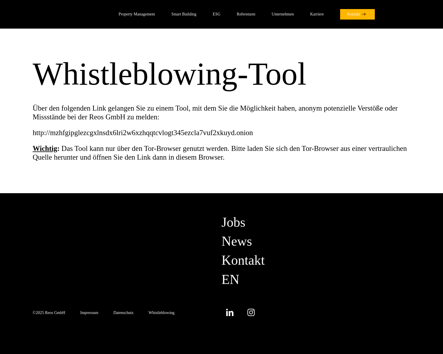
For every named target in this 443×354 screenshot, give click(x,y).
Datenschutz (123, 313)
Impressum (89, 313)
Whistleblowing (161, 313)
